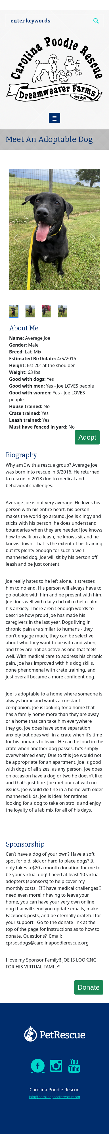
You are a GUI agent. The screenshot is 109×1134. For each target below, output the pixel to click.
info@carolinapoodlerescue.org (54, 1097)
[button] (16, 238)
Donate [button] (89, 987)
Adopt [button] (87, 437)
